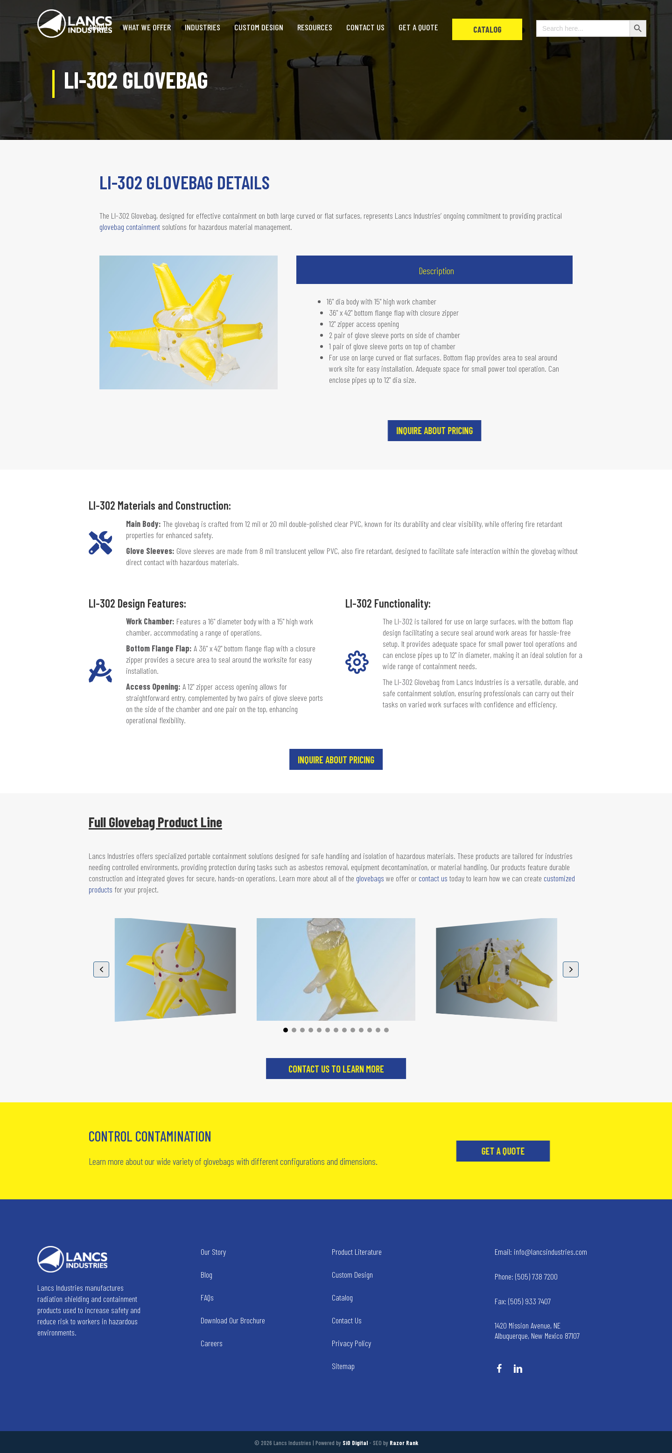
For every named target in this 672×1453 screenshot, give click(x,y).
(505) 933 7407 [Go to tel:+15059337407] (523, 1301)
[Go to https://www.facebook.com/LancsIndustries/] (499, 1369)
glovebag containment (129, 226)
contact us (433, 878)
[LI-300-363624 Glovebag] (496, 969)
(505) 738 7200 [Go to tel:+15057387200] (526, 1276)
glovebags (370, 878)
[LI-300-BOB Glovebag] (336, 969)
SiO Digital (355, 1442)
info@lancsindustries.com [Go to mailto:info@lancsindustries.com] (541, 1251)
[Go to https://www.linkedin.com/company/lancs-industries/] (518, 1369)
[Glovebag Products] (175, 969)
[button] (579, 430)
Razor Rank (404, 1442)
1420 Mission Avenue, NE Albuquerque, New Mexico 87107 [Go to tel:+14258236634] (537, 1330)
